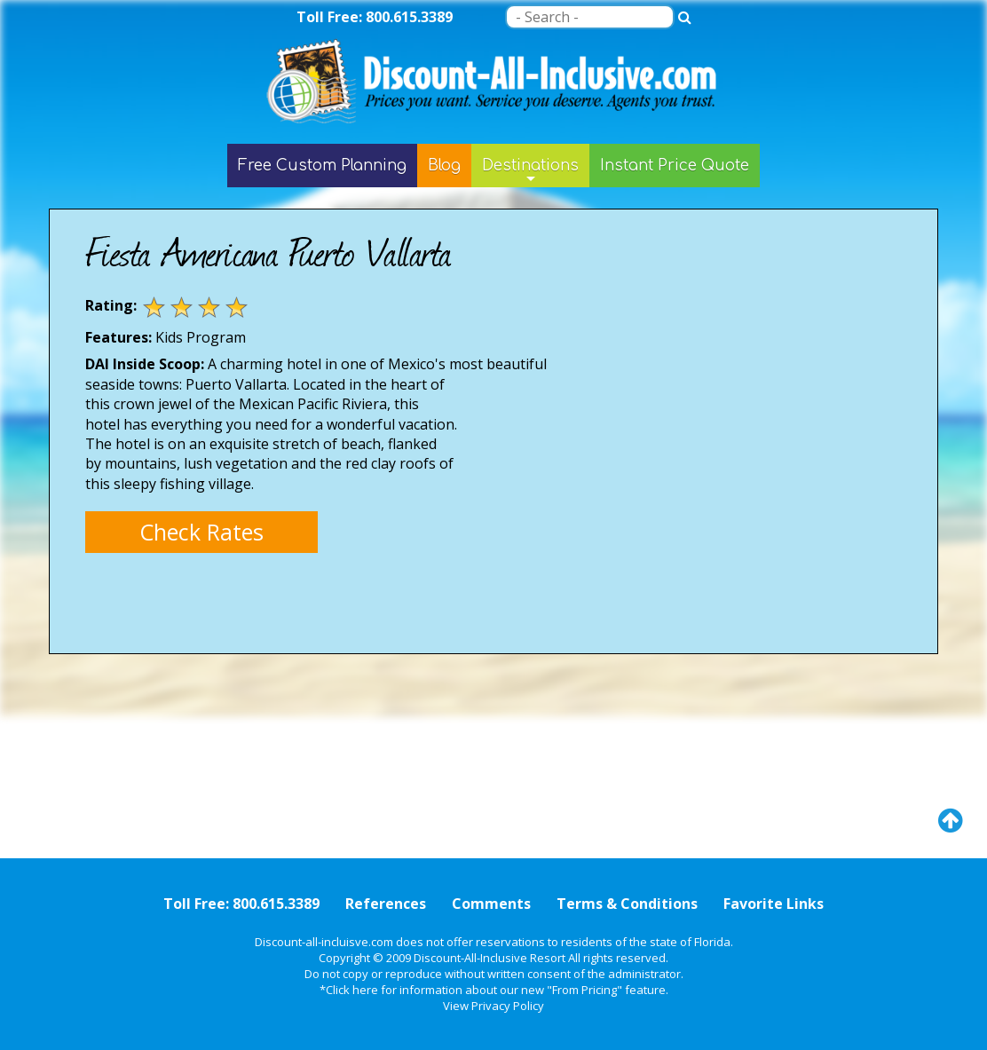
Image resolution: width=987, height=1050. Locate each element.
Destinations (530, 172)
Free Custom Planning (322, 165)
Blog (444, 165)
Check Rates (201, 532)
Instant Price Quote (674, 165)
